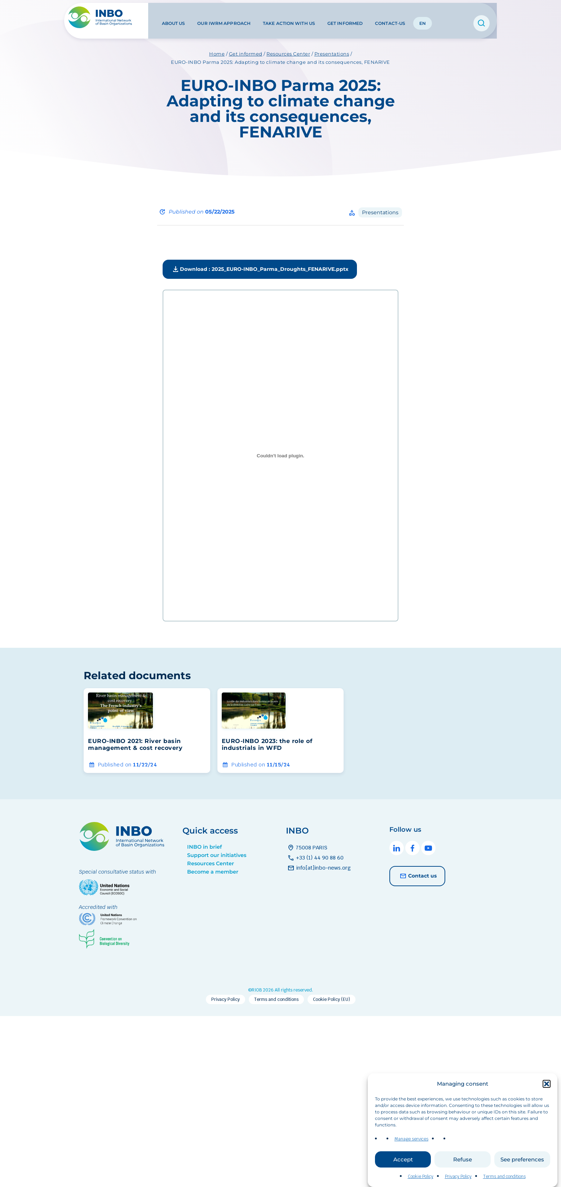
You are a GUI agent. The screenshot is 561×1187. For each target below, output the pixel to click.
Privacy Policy (458, 1183)
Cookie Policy (420, 1183)
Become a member (212, 872)
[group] (147, 730)
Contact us (417, 876)
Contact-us (389, 17)
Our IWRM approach (223, 17)
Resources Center (210, 863)
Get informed (344, 17)
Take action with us (288, 17)
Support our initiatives (216, 855)
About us (172, 17)
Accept (403, 1165)
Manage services (411, 1145)
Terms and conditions (504, 1183)
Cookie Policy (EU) (331, 999)
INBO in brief (204, 847)
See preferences (522, 1165)
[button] (546, 1090)
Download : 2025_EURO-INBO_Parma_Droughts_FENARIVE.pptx (259, 269)
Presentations (380, 212)
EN (421, 17)
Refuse (462, 1165)
